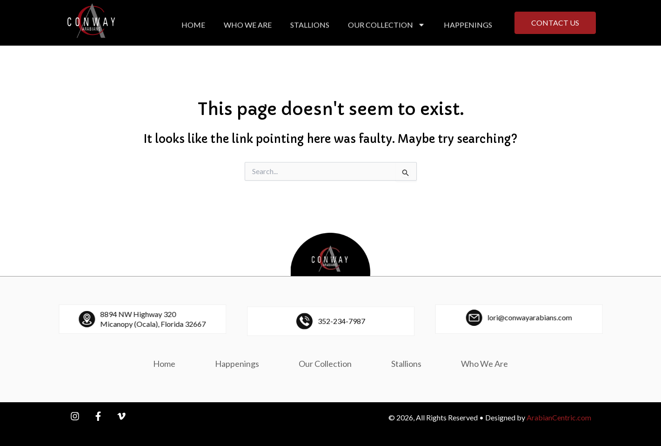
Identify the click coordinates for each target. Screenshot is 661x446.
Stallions (309, 27)
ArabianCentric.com (559, 417)
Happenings (468, 27)
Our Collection (386, 28)
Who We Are (248, 27)
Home (193, 27)
